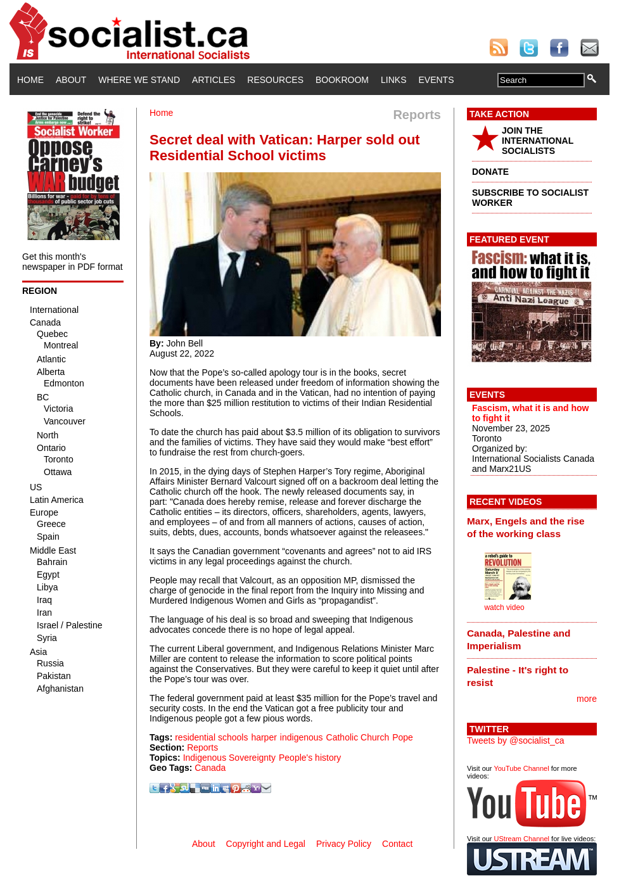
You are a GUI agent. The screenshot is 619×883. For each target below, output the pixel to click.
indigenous (301, 737)
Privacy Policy (343, 844)
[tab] (532, 527)
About (71, 80)
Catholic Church (358, 737)
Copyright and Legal (265, 844)
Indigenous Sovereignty (229, 758)
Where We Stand (139, 80)
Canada (210, 768)
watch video (504, 607)
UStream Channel (521, 838)
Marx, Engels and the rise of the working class (526, 527)
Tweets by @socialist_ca (516, 740)
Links (393, 80)
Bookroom (342, 80)
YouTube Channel (521, 768)
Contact (397, 844)
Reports (202, 747)
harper (263, 737)
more (587, 699)
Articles (213, 80)
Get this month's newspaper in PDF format (72, 261)
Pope (402, 737)
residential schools (211, 737)
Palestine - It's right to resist (517, 676)
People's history (310, 758)
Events (436, 80)
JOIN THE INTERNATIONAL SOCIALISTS (537, 140)
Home (30, 80)
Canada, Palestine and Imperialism (518, 639)
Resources (275, 80)
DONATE (490, 172)
